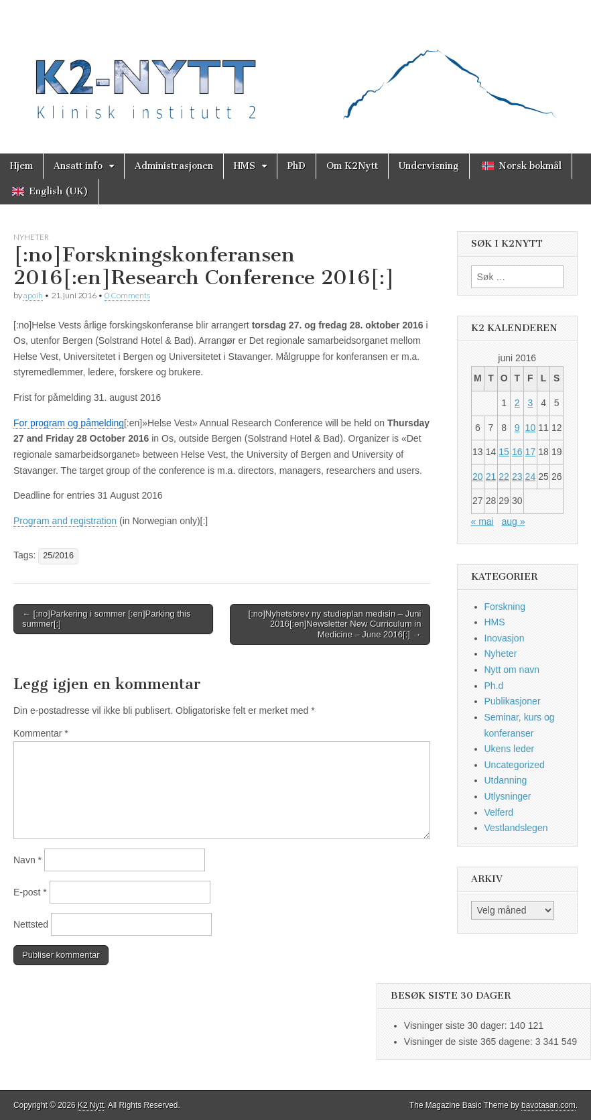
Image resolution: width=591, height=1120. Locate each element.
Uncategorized (514, 764)
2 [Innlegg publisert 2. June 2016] (517, 402)
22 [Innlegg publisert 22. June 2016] (504, 476)
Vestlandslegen (516, 827)
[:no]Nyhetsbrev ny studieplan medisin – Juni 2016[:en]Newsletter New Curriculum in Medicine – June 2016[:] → (335, 624)
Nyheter (31, 237)
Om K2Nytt (352, 166)
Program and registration (65, 520)
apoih (33, 295)
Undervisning (429, 166)
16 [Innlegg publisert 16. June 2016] (517, 451)
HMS (244, 166)
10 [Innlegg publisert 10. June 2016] (530, 427)
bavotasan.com (548, 1105)
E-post (30, 892)
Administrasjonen (174, 166)
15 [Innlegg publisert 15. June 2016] (504, 451)
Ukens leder (509, 748)
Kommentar (40, 733)
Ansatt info (78, 166)
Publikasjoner (512, 701)
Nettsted (30, 924)
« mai (482, 521)
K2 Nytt (91, 1105)
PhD (296, 166)
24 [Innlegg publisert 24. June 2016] (530, 476)
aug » (513, 521)
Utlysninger (507, 796)
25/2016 (58, 555)
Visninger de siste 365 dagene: (469, 1041)
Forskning (504, 606)
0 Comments (127, 295)
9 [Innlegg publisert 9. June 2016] (517, 427)
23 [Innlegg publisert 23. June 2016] (517, 476)
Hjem (21, 166)
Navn (27, 860)
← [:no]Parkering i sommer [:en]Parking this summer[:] (106, 619)
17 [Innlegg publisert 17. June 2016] (530, 451)
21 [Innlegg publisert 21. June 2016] (491, 476)
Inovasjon (504, 638)
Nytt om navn (511, 669)
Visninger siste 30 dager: (457, 1025)
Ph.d (494, 685)
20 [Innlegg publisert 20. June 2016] (477, 476)
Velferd (499, 812)
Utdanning (505, 780)
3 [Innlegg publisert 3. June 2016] (530, 402)
